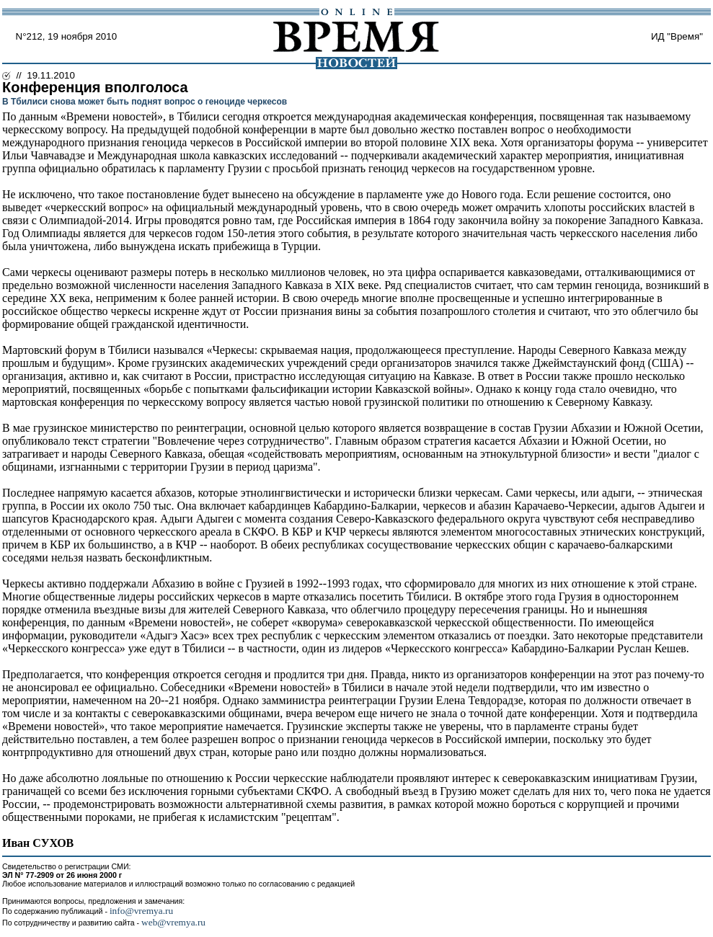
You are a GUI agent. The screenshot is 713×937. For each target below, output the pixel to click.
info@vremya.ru (141, 910)
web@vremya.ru (173, 922)
